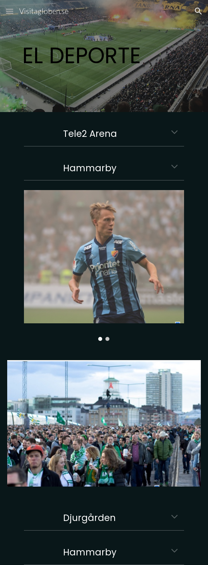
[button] (9, 11)
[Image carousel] (104, 265)
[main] (104, 55)
